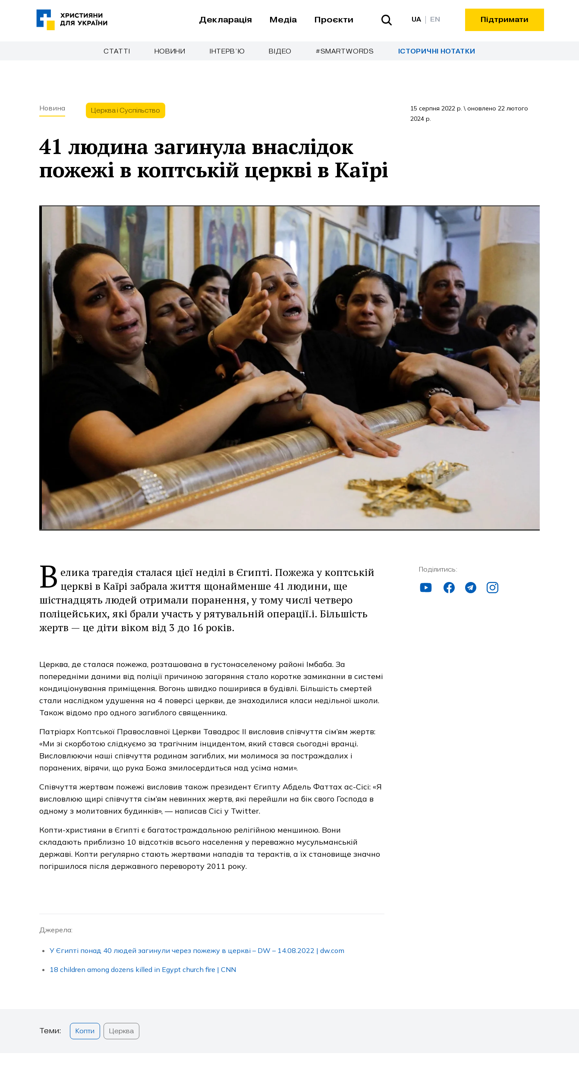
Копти (85, 1031)
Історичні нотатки (436, 51)
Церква (121, 1031)
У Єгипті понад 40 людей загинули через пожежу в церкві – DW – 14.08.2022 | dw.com (197, 950)
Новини (170, 51)
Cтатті (117, 51)
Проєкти (333, 20)
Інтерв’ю (227, 51)
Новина (52, 108)
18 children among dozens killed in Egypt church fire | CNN (143, 969)
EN (435, 19)
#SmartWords (345, 51)
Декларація (225, 20)
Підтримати (505, 20)
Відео (280, 51)
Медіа (283, 20)
